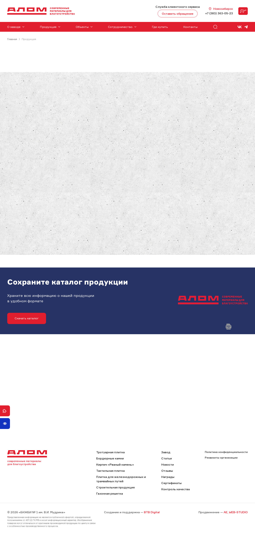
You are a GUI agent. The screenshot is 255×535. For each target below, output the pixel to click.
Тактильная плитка (110, 470)
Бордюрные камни (110, 458)
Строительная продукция (115, 487)
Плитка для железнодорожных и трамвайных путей (121, 479)
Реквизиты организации (221, 457)
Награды (167, 477)
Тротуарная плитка (110, 452)
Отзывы (167, 470)
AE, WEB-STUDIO (236, 512)
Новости (167, 464)
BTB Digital (152, 512)
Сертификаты (171, 483)
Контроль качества (175, 489)
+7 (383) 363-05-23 (219, 13)
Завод (165, 452)
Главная (12, 39)
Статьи (166, 458)
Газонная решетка (109, 493)
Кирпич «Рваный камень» (115, 464)
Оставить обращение (177, 13)
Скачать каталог (27, 318)
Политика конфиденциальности (226, 451)
